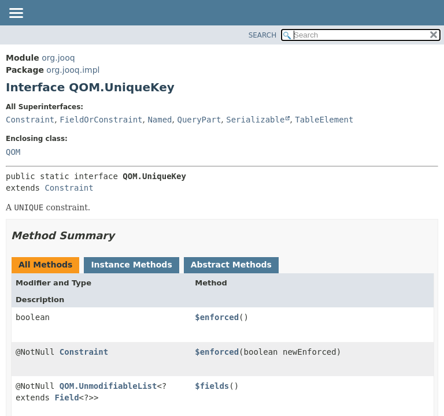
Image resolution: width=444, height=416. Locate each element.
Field (66, 397)
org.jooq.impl (72, 70)
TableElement (324, 119)
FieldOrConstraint (101, 119)
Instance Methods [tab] (131, 264)
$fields (212, 386)
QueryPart (199, 119)
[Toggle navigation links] (15, 14)
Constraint (30, 119)
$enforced (217, 317)
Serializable (255, 119)
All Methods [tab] (45, 264)
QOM (13, 152)
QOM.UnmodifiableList (108, 386)
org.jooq (58, 57)
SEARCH (263, 35)
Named (159, 119)
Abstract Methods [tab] (231, 264)
